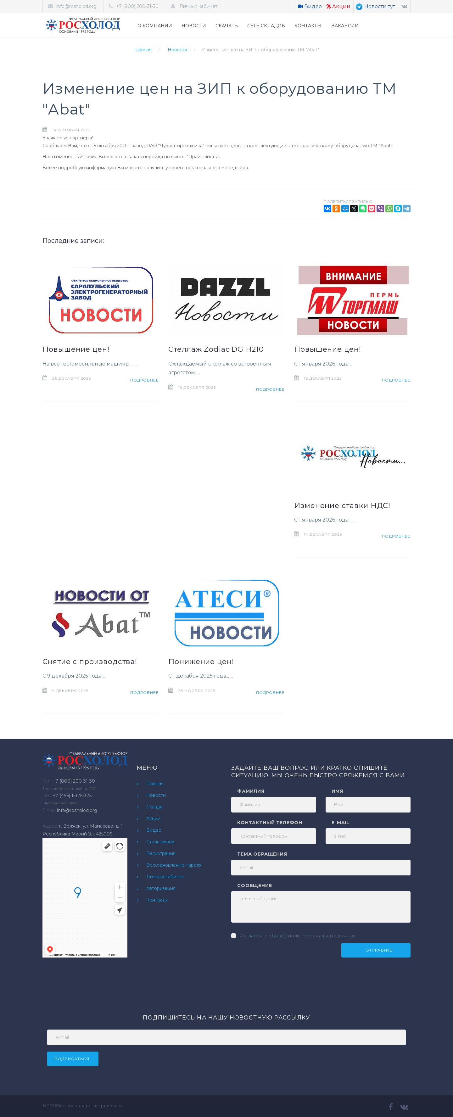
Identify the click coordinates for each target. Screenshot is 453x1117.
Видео (310, 6)
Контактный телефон (269, 822)
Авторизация (161, 888)
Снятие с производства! (89, 661)
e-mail (341, 822)
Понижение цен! (201, 661)
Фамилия (251, 791)
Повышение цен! (75, 349)
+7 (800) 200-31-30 (137, 6)
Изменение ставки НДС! (342, 505)
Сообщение (254, 885)
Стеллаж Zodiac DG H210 (216, 349)
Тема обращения (262, 854)
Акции (338, 6)
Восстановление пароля (174, 865)
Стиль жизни (160, 842)
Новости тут (375, 6)
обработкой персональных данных (312, 936)
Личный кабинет (197, 6)
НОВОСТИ (194, 26)
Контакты (157, 900)
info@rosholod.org (76, 6)
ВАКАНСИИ (345, 26)
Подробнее (144, 380)
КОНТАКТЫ (308, 26)
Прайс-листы (203, 156)
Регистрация (161, 853)
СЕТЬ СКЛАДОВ (266, 26)
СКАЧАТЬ (226, 26)
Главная (143, 50)
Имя (337, 791)
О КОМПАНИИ (154, 26)
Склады (154, 807)
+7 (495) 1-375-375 (72, 795)
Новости (177, 50)
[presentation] (279, 955)
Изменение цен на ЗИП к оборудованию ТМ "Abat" (260, 50)
